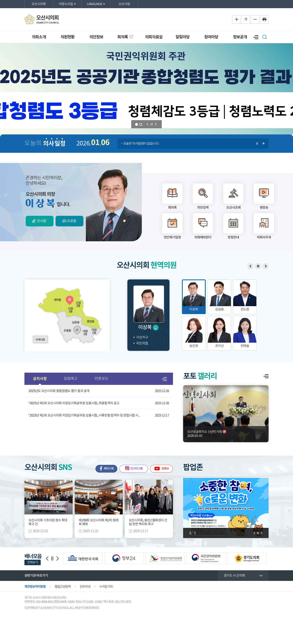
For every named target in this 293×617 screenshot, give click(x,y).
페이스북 (109, 468)
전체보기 (32, 562)
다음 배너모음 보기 (57, 558)
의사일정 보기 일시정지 (257, 144)
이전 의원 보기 (147, 124)
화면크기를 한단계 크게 (236, 19)
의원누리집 (66, 4)
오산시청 (124, 4)
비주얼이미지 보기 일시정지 (151, 124)
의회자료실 (153, 37)
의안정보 (96, 37)
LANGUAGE (94, 4)
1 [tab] (136, 124)
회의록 (123, 37)
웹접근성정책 (63, 586)
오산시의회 (39, 4)
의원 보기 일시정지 (258, 266)
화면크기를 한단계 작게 (255, 19)
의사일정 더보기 (264, 144)
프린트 (264, 19)
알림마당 (182, 37)
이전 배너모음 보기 (47, 558)
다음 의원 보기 (156, 124)
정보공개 (240, 37)
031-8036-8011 (45, 602)
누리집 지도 (106, 586)
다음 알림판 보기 (254, 533)
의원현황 (67, 37)
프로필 (71, 221)
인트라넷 (85, 586)
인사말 (41, 221)
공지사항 (40, 379)
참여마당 (211, 37)
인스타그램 (136, 468)
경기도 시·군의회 (234, 575)
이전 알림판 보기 (261, 533)
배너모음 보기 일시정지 (52, 558)
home (156, 328)
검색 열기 (264, 37)
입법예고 (71, 379)
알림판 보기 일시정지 (258, 533)
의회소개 (39, 37)
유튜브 (165, 468)
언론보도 (101, 379)
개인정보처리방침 (35, 586)
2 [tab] (140, 124)
